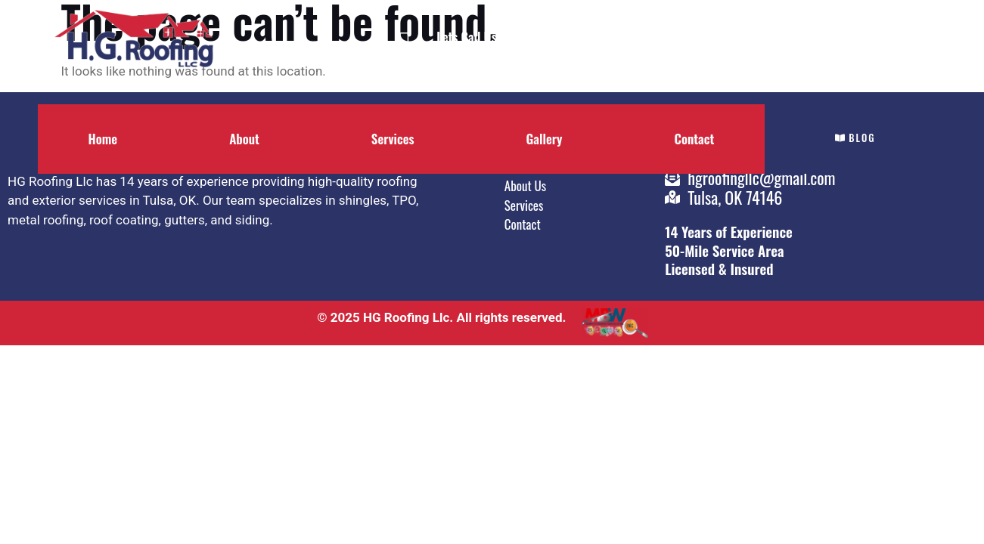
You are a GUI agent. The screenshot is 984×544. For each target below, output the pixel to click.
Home (103, 138)
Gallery (544, 138)
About (244, 138)
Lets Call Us (466, 36)
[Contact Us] (599, 44)
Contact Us (659, 36)
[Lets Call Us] (404, 44)
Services (392, 138)
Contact (694, 138)
